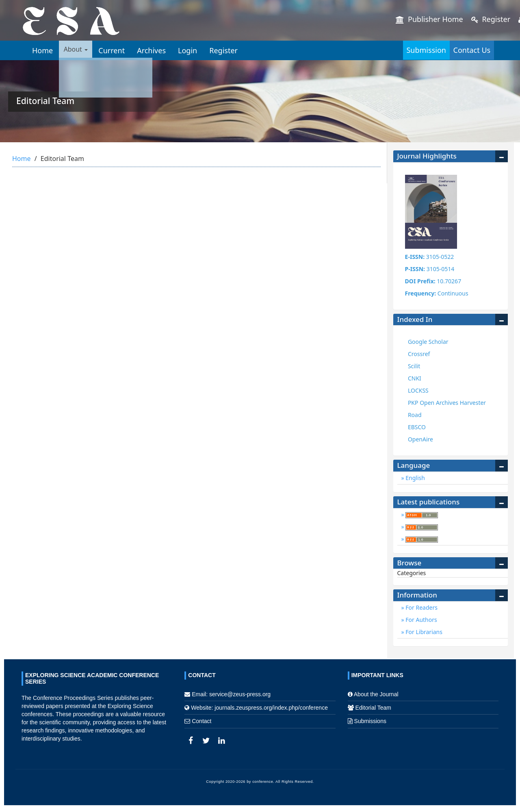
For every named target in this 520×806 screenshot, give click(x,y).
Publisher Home (429, 19)
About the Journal (376, 694)
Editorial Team (373, 707)
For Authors (420, 620)
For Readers (421, 607)
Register (490, 19)
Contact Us (463, 50)
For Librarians (423, 632)
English (414, 478)
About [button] (78, 50)
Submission (400, 50)
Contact (201, 721)
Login (193, 50)
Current (117, 50)
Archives (157, 50)
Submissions (370, 721)
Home (42, 50)
